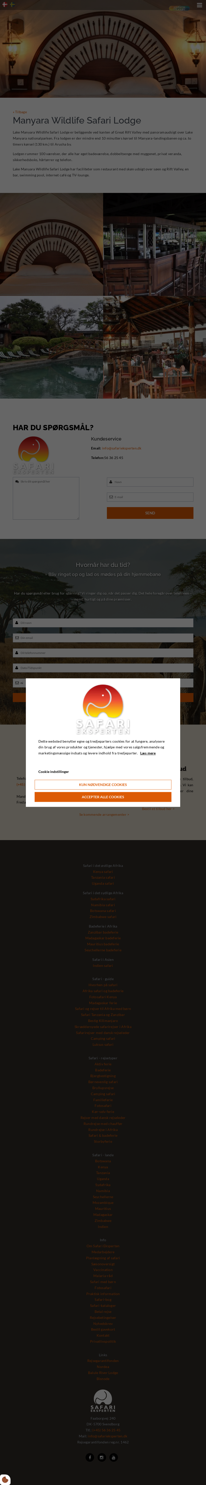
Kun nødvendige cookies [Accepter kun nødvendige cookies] (103, 784)
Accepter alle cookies (103, 797)
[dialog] (103, 742)
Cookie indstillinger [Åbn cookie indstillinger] (53, 771)
